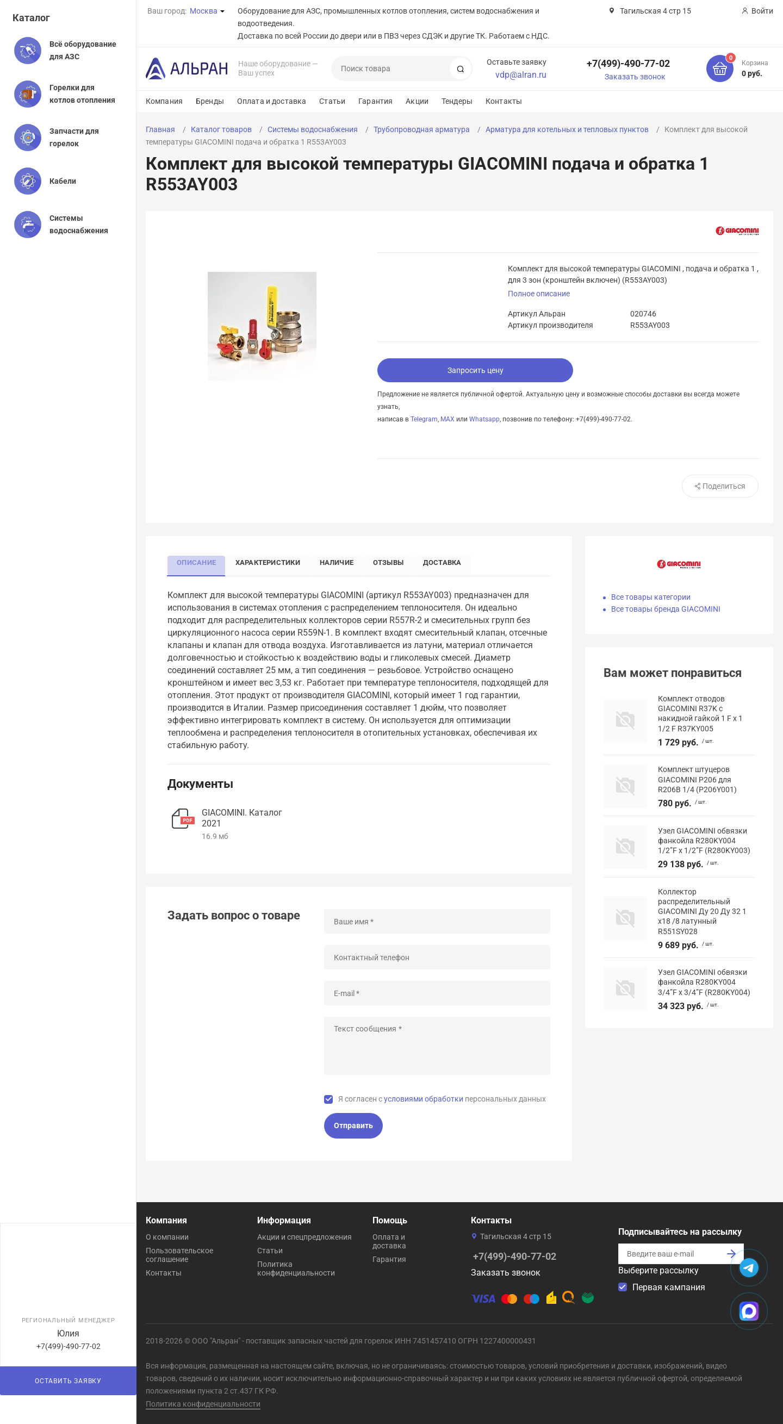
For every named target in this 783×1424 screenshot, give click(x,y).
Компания (164, 101)
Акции (417, 101)
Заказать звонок (635, 76)
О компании (167, 1237)
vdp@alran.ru (520, 75)
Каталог (31, 17)
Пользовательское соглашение (179, 1255)
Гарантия (375, 101)
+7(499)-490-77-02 (628, 63)
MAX (447, 419)
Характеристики (271, 562)
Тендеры (457, 101)
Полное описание (539, 293)
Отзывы (397, 562)
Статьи (332, 101)
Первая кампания (668, 1287)
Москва (203, 11)
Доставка (453, 562)
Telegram (424, 419)
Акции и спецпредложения (304, 1237)
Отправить (353, 1126)
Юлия (68, 1333)
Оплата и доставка (271, 101)
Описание (197, 562)
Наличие (343, 562)
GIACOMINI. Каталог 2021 (242, 819)
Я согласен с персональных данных (442, 1099)
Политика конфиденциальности (296, 1268)
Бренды (210, 101)
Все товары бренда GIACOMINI (665, 609)
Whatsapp (484, 419)
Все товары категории (651, 597)
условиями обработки (423, 1099)
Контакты (504, 101)
